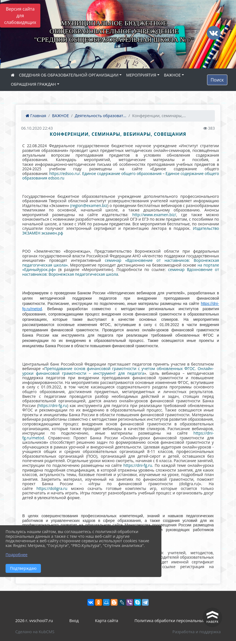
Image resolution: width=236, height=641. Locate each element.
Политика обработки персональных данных (177, 620)
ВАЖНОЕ (172, 75)
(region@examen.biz (88, 205)
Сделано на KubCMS (34, 631)
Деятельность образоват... (100, 115)
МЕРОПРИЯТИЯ (141, 75)
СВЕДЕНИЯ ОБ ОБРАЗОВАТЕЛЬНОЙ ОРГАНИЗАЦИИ (69, 75)
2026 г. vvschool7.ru (34, 620)
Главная (36, 115)
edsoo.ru (56, 178)
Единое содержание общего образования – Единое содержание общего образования (120, 176)
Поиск (217, 80)
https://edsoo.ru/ (64, 173)
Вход (74, 620)
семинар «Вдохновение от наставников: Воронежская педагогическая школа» (120, 263)
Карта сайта (106, 620)
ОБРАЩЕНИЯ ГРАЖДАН (33, 84)
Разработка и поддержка (197, 631)
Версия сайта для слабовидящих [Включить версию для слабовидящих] (20, 15)
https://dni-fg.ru (52, 405)
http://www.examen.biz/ (154, 214)
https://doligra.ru (51, 488)
